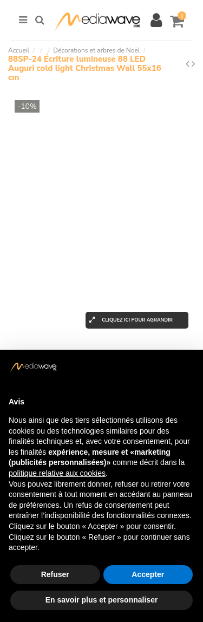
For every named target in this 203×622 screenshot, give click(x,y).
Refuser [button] (55, 574)
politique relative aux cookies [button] (57, 473)
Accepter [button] (148, 574)
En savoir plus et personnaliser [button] (101, 599)
